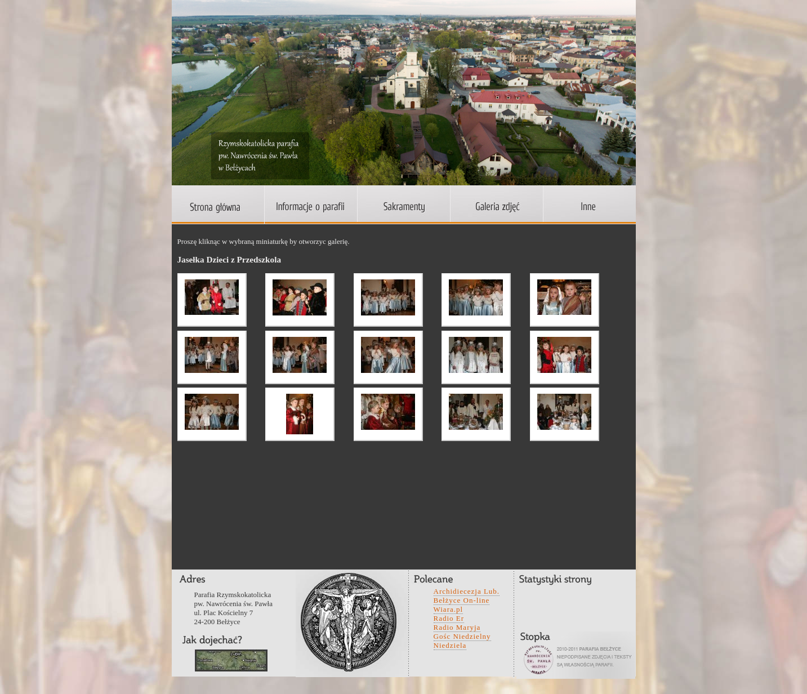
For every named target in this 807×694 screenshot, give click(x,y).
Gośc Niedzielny (462, 636)
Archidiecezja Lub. (467, 591)
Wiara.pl (448, 609)
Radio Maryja (457, 627)
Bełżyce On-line (462, 600)
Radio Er (449, 618)
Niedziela (450, 645)
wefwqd (231, 660)
